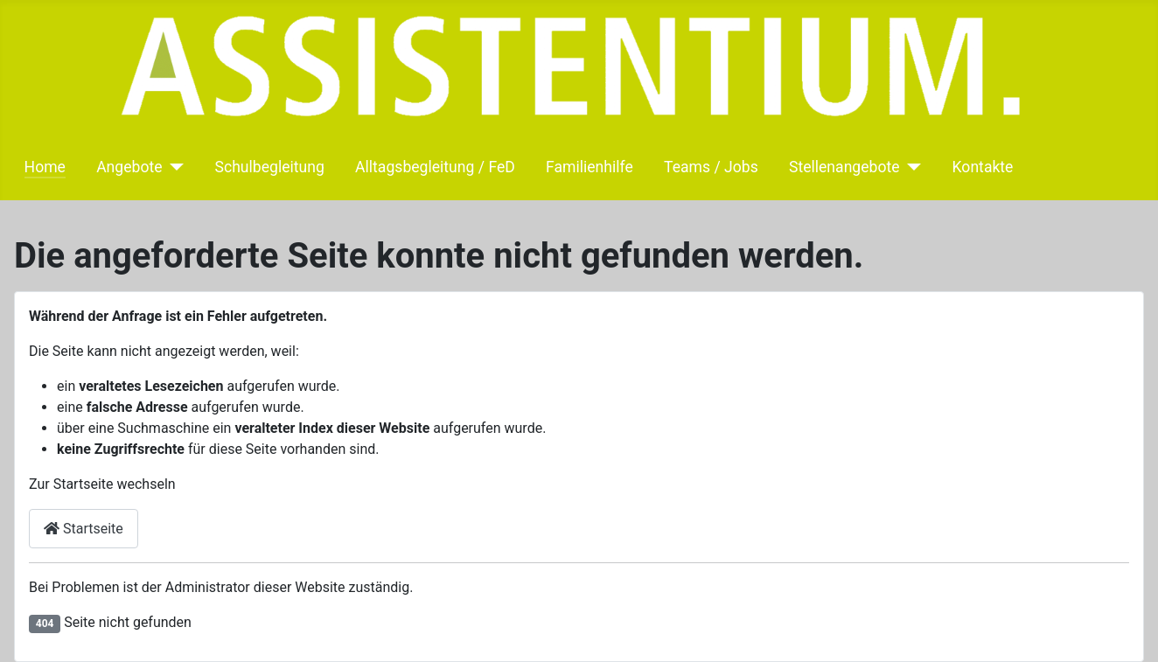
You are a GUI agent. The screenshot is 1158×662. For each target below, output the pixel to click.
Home (45, 167)
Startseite (83, 528)
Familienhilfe (589, 167)
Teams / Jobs (711, 167)
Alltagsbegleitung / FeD (435, 167)
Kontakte (983, 167)
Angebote (129, 167)
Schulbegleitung (269, 167)
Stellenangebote (844, 167)
